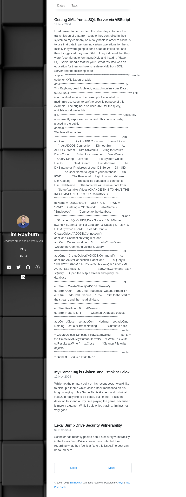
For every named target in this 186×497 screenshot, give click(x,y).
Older (73, 467)
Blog (23, 249)
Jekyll (120, 482)
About (23, 256)
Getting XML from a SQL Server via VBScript (92, 19)
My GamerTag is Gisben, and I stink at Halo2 (91, 372)
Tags (75, 5)
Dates (61, 5)
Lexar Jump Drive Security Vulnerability (88, 425)
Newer (112, 467)
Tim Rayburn (23, 234)
